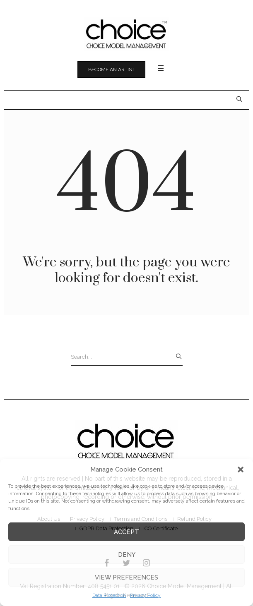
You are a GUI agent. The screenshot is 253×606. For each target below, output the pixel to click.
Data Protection (109, 595)
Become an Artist (111, 69)
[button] (240, 469)
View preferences (126, 577)
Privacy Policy (145, 595)
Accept (126, 532)
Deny (126, 554)
